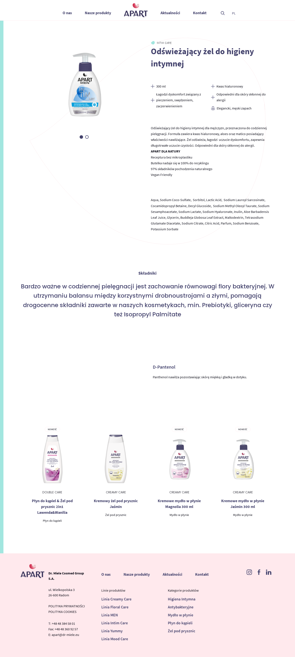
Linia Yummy (112, 630)
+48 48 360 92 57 (66, 629)
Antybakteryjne (180, 607)
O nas (67, 12)
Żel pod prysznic (181, 630)
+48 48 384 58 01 (63, 623)
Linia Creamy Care (116, 599)
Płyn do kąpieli (180, 622)
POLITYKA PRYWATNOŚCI (66, 606)
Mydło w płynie (180, 614)
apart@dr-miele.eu (65, 634)
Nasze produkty (98, 12)
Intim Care (164, 43)
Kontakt (200, 12)
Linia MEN (109, 614)
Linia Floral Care (114, 607)
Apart (136, 10)
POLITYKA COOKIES (62, 611)
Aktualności (170, 12)
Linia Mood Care (114, 638)
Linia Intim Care (114, 622)
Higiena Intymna (181, 599)
